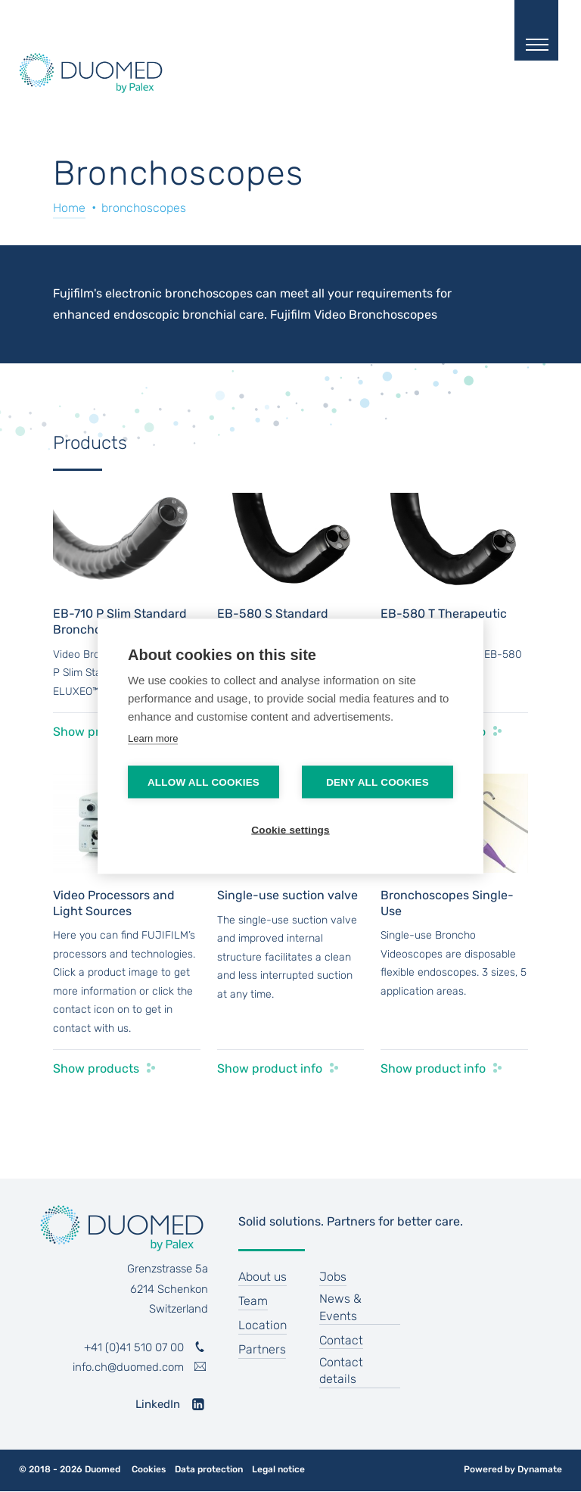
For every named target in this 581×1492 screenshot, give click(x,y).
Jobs (332, 1276)
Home (69, 208)
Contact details (341, 1370)
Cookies (149, 1469)
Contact (341, 1340)
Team (253, 1301)
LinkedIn (157, 1404)
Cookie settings (290, 829)
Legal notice (278, 1469)
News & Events (340, 1306)
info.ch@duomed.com (128, 1367)
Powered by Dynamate (513, 1469)
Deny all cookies (377, 781)
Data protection (209, 1469)
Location (262, 1325)
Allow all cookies (203, 781)
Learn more (153, 737)
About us (262, 1276)
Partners (262, 1349)
